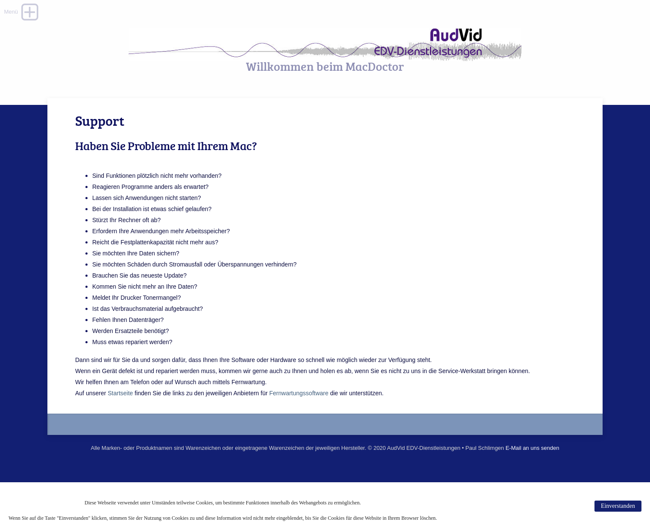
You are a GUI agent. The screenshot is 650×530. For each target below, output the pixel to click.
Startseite (120, 393)
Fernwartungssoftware (298, 393)
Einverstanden (618, 506)
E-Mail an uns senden (532, 448)
